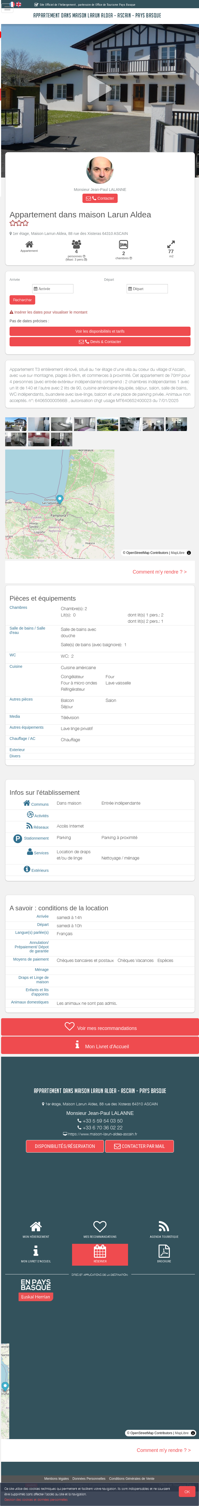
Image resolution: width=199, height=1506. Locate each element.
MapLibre (178, 559)
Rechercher (35, 299)
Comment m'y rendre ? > (160, 578)
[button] (106, 198)
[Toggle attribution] (189, 559)
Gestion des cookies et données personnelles (36, 1500)
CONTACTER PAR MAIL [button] (146, 1161)
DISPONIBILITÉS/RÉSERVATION (72, 1161)
